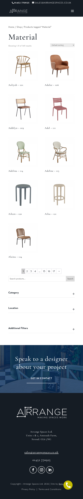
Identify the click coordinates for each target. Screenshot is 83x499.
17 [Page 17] (54, 271)
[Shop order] (62, 45)
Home (11, 27)
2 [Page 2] (27, 271)
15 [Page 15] (44, 271)
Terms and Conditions (50, 489)
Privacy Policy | (30, 489)
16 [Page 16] (49, 271)
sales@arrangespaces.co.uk (41, 452)
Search (70, 279)
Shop (19, 27)
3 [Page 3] (31, 271)
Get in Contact (41, 378)
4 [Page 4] (35, 271)
